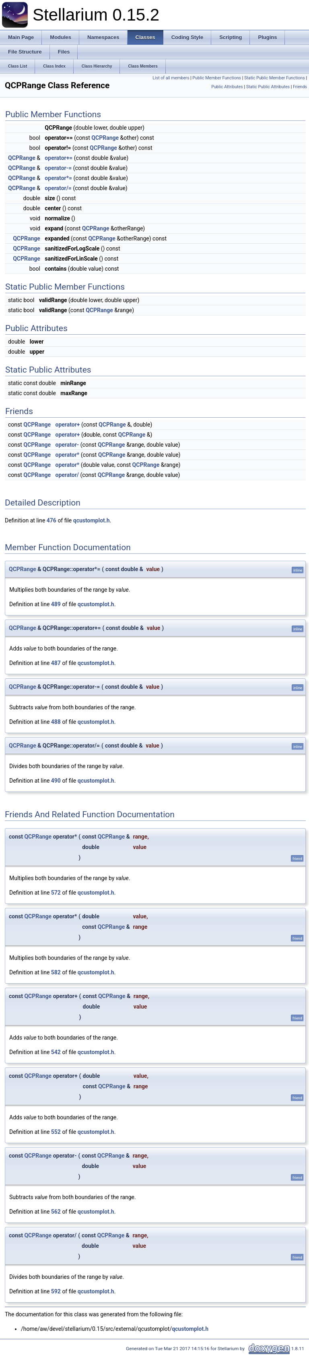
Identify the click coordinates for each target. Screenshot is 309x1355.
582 (56, 972)
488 (56, 722)
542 (56, 1052)
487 (56, 663)
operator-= (58, 168)
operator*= (58, 178)
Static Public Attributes (268, 86)
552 (56, 1132)
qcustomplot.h (91, 520)
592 (56, 1291)
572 (56, 892)
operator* (68, 455)
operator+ (68, 424)
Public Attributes (227, 86)
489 (56, 604)
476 (51, 520)
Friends (300, 86)
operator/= (58, 188)
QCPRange (105, 138)
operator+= (58, 158)
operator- (67, 444)
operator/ (67, 475)
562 (56, 1211)
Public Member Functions (216, 78)
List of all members (170, 78)
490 (56, 780)
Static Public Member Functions (274, 78)
